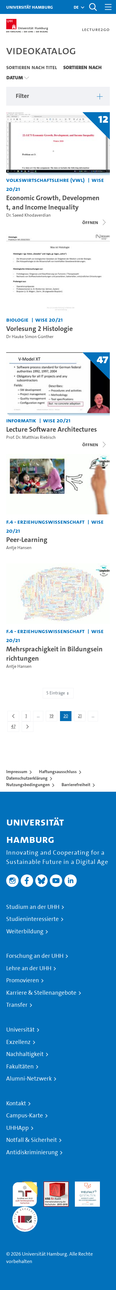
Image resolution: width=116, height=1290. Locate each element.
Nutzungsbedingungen (28, 784)
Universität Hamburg (29, 7)
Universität (20, 1030)
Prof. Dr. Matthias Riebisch (31, 437)
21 (81, 717)
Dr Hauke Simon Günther (30, 337)
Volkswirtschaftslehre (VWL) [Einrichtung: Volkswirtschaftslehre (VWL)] (45, 180)
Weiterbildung (24, 931)
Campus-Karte (24, 1116)
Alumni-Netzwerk (29, 1079)
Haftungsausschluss (58, 771)
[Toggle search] (93, 7)
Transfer (17, 1005)
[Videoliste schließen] (94, 222)
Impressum (16, 771)
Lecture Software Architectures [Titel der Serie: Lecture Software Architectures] (51, 429)
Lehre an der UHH (28, 968)
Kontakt (16, 1103)
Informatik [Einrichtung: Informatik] (21, 420)
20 (67, 717)
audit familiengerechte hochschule (24, 1192)
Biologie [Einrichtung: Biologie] (17, 320)
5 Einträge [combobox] (58, 693)
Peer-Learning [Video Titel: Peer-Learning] (26, 539)
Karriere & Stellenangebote (41, 993)
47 (15, 728)
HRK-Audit (86, 1185)
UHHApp (17, 1128)
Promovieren (22, 980)
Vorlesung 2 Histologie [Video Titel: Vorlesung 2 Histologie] (39, 328)
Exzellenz (18, 1042)
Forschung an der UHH (34, 956)
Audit (49, 1185)
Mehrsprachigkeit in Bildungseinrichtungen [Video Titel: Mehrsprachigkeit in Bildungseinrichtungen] (54, 653)
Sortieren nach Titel (31, 67)
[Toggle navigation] (108, 7)
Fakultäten (20, 1067)
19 (53, 717)
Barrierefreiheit (76, 784)
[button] (76, 7)
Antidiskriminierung (32, 1152)
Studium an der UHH (32, 907)
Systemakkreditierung (24, 1210)
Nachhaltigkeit (25, 1054)
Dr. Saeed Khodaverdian (28, 215)
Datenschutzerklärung (27, 778)
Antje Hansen (19, 548)
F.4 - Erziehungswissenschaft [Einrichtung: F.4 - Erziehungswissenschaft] (45, 522)
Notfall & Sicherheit (31, 1140)
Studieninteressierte (32, 919)
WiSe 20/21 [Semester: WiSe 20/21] (49, 320)
